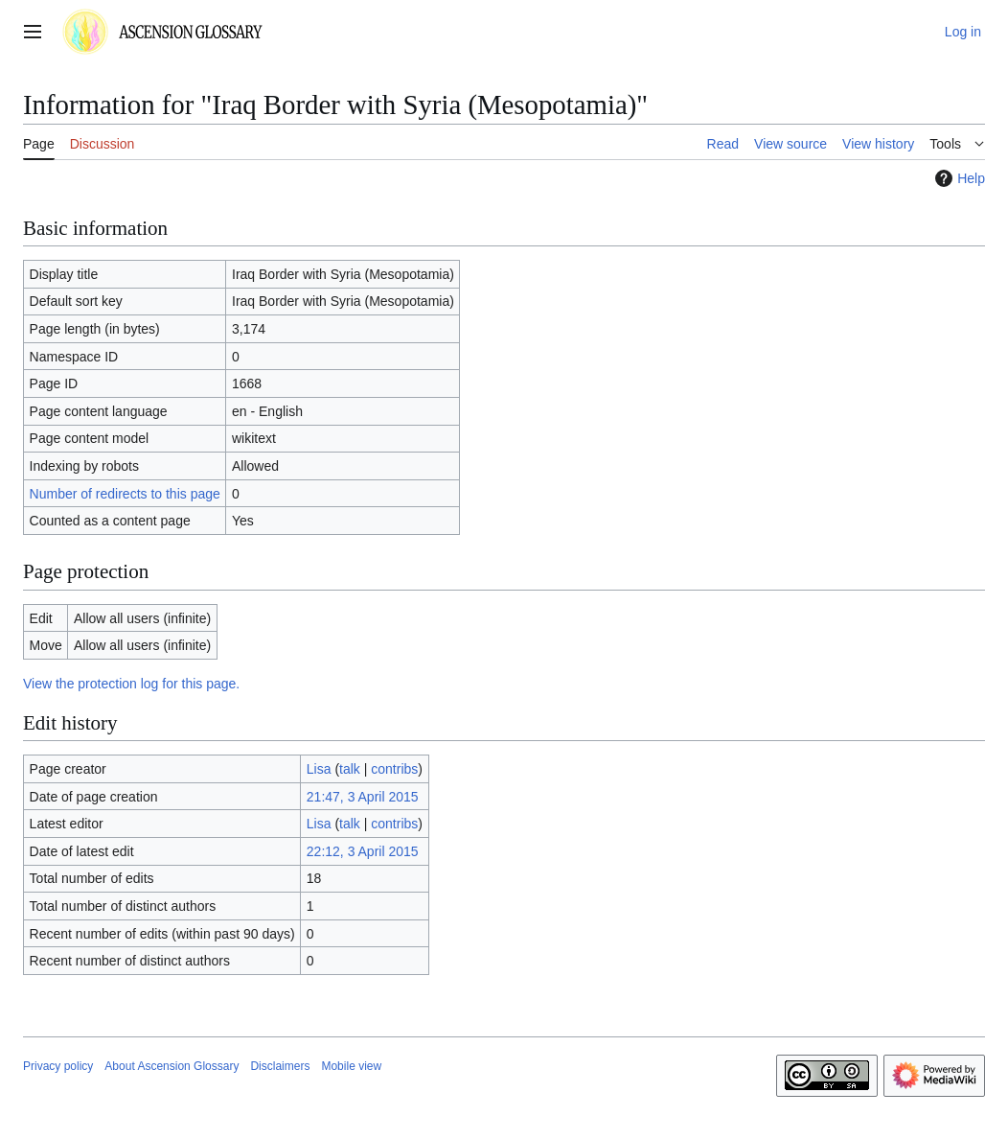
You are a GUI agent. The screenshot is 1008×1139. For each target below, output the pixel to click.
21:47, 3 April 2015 (363, 796)
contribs (394, 769)
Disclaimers (279, 1066)
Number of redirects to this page (125, 493)
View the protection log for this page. (131, 683)
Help (957, 178)
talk (349, 769)
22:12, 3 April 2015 (363, 851)
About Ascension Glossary (171, 1066)
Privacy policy (58, 1066)
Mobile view (351, 1066)
